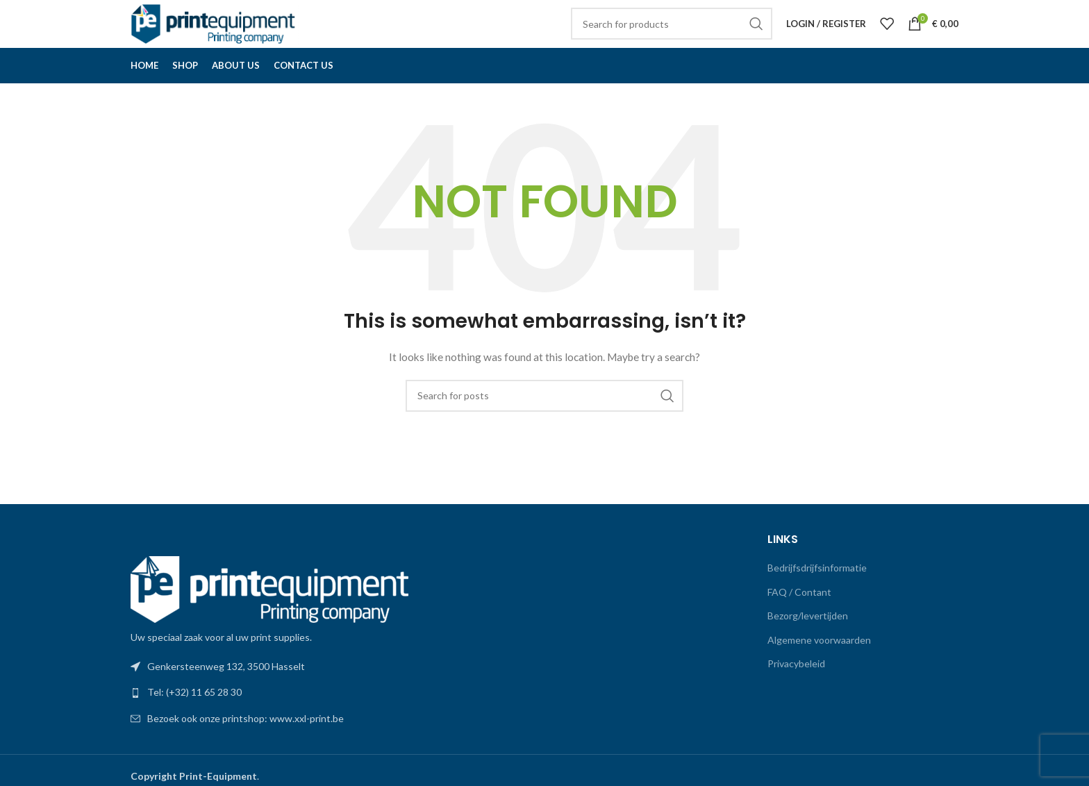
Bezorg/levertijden (807, 640)
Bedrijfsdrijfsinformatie (817, 592)
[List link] (332, 717)
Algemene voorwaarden (819, 664)
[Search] (671, 36)
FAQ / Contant (799, 616)
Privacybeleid (796, 688)
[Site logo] (217, 35)
